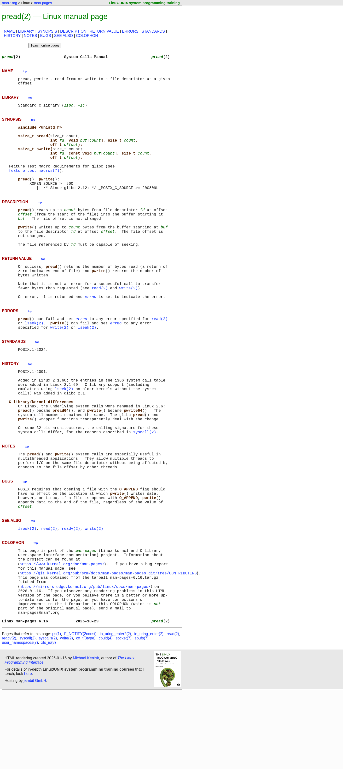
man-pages (43, 3)
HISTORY (12, 36)
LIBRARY (26, 31)
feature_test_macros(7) (34, 184)
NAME (9, 31)
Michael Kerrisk (86, 735)
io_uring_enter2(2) (115, 711)
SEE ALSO (63, 36)
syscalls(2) (48, 715)
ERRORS (130, 31)
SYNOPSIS (47, 31)
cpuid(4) (105, 715)
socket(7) (124, 715)
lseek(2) (34, 359)
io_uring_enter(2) (148, 711)
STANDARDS (153, 31)
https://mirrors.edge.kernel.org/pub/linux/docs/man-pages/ (85, 656)
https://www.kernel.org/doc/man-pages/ (62, 629)
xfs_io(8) (48, 720)
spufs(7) (142, 715)
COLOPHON (87, 36)
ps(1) (56, 711)
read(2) (100, 320)
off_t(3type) (85, 715)
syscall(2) (144, 484)
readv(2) (71, 590)
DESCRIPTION (73, 31)
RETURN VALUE (104, 31)
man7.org (9, 3)
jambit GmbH (35, 758)
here (28, 751)
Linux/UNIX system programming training (144, 3)
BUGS (45, 36)
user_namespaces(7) (20, 720)
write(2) (128, 320)
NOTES (30, 36)
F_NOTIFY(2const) (80, 711)
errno (90, 331)
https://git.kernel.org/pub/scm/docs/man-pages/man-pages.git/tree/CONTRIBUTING (109, 640)
